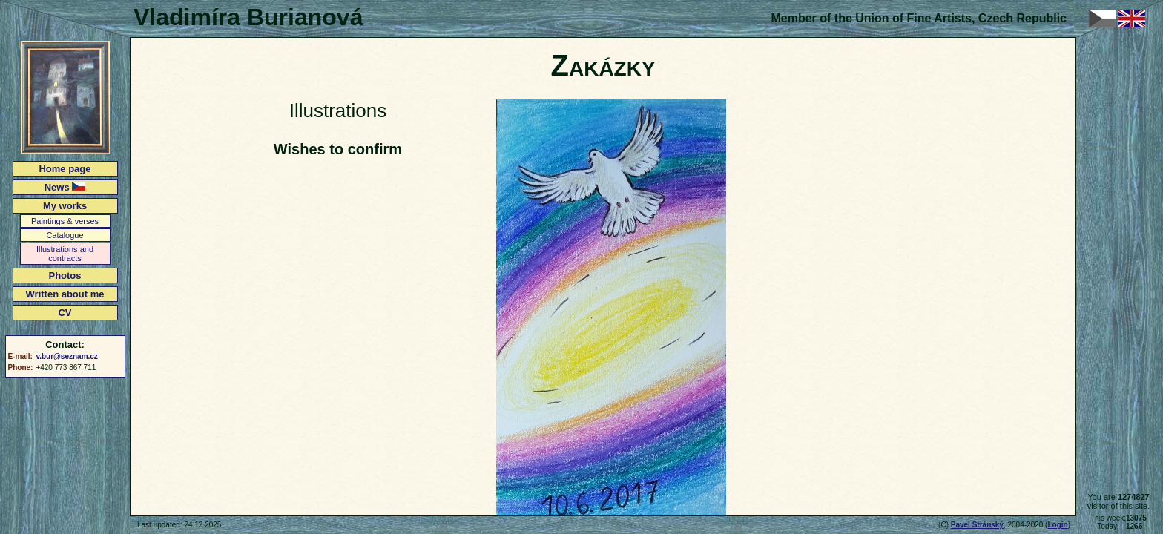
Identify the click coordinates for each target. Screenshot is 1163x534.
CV (64, 312)
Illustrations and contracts (64, 254)
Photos (64, 275)
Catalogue (64, 235)
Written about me (65, 294)
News (65, 187)
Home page (64, 168)
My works (65, 205)
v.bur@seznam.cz (66, 356)
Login (1057, 525)
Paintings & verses (65, 221)
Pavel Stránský (977, 525)
